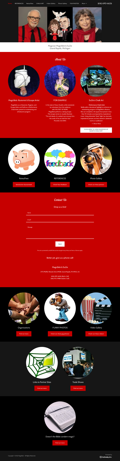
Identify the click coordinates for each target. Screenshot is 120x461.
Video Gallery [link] (51, 3)
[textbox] (60, 213)
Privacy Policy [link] (65, 250)
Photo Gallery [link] (62, 3)
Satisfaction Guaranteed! (24, 184)
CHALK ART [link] (40, 3)
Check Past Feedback (60, 184)
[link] (106, 457)
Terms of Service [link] (75, 250)
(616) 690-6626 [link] (105, 3)
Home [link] (10, 3)
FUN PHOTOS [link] (74, 3)
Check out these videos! (96, 334)
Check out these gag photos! (60, 334)
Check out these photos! (96, 184)
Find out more (23, 334)
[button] (84, 3)
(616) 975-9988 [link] (56, 278)
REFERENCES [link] (19, 3)
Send (60, 244)
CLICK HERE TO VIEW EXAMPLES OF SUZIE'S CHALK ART (96, 130)
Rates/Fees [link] (29, 3)
